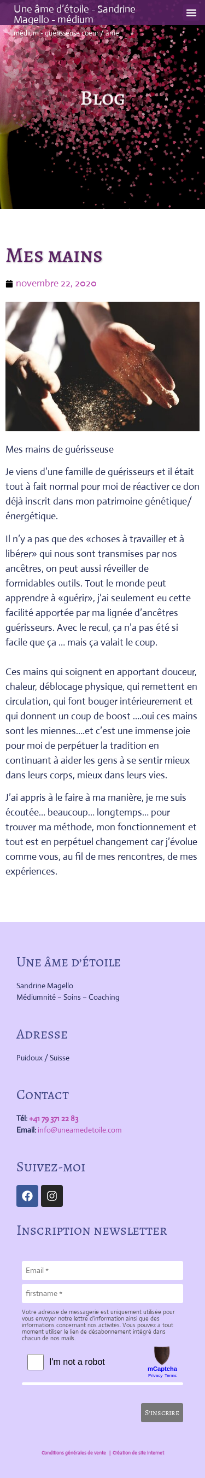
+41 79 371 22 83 (53, 1118)
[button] (191, 12)
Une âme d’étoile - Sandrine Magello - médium (75, 14)
